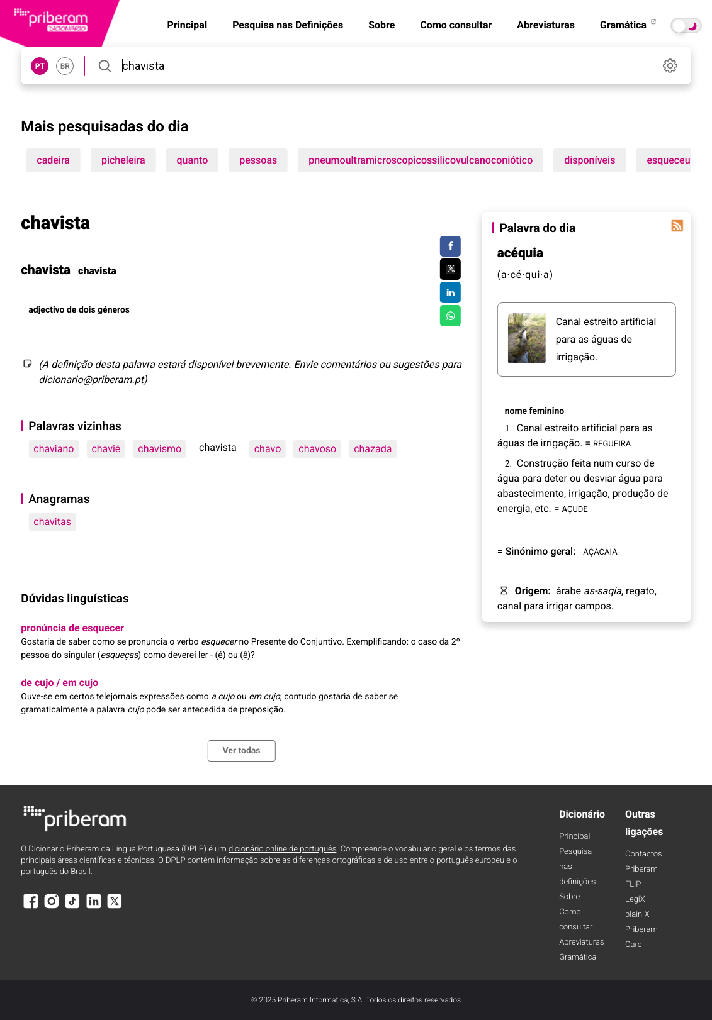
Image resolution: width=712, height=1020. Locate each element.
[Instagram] (51, 907)
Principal (574, 836)
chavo (267, 449)
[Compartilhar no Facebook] (450, 246)
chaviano (53, 449)
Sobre (381, 25)
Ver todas (241, 751)
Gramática (629, 25)
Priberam (641, 869)
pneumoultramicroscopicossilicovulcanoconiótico (420, 160)
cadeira (53, 160)
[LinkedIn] (93, 907)
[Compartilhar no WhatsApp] (450, 315)
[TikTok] (72, 907)
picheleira (123, 160)
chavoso (317, 449)
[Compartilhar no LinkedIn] (450, 292)
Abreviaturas (546, 25)
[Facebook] (30, 907)
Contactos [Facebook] (643, 854)
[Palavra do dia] (677, 225)
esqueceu (668, 160)
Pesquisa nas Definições (287, 25)
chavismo (159, 449)
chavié (105, 449)
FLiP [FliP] (633, 884)
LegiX (635, 899)
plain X (637, 914)
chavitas (52, 522)
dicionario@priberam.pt (91, 379)
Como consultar (456, 25)
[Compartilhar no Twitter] (450, 269)
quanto (192, 160)
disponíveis (589, 160)
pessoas (258, 160)
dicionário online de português (282, 849)
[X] (114, 907)
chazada (373, 449)
